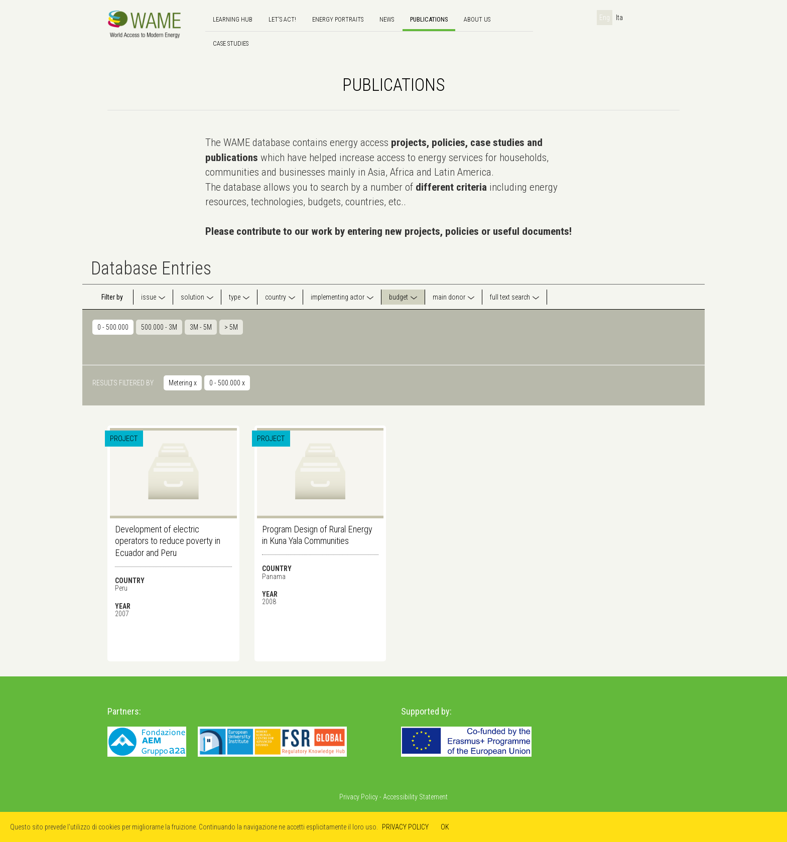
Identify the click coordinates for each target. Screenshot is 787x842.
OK (445, 827)
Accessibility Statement (415, 797)
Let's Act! (282, 19)
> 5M (231, 327)
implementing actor (337, 297)
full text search (510, 297)
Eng (604, 18)
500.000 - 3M (159, 327)
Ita (619, 18)
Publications (429, 19)
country (275, 297)
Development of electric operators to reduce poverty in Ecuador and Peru (167, 541)
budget (398, 297)
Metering (183, 383)
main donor (449, 297)
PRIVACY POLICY (405, 827)
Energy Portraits (337, 19)
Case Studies (230, 43)
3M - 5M (201, 327)
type (234, 297)
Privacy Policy (358, 797)
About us (477, 19)
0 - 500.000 (112, 327)
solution (192, 297)
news (386, 19)
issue (148, 297)
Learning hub (232, 19)
